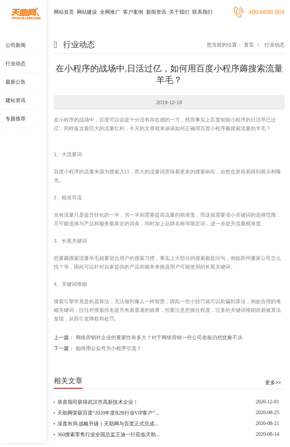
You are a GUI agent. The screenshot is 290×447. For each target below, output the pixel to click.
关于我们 (179, 12)
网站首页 (64, 12)
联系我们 (202, 12)
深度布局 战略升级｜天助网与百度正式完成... (107, 423)
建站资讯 (15, 100)
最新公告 (15, 82)
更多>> (273, 382)
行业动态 (15, 63)
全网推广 (110, 12)
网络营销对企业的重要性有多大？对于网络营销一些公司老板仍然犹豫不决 (159, 337)
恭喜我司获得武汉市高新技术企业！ (97, 402)
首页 (249, 45)
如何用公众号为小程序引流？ (108, 348)
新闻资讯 (156, 12)
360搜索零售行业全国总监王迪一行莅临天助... (108, 434)
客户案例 (133, 12)
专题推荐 (15, 118)
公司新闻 (15, 45)
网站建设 (87, 12)
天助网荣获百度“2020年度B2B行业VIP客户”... (108, 413)
